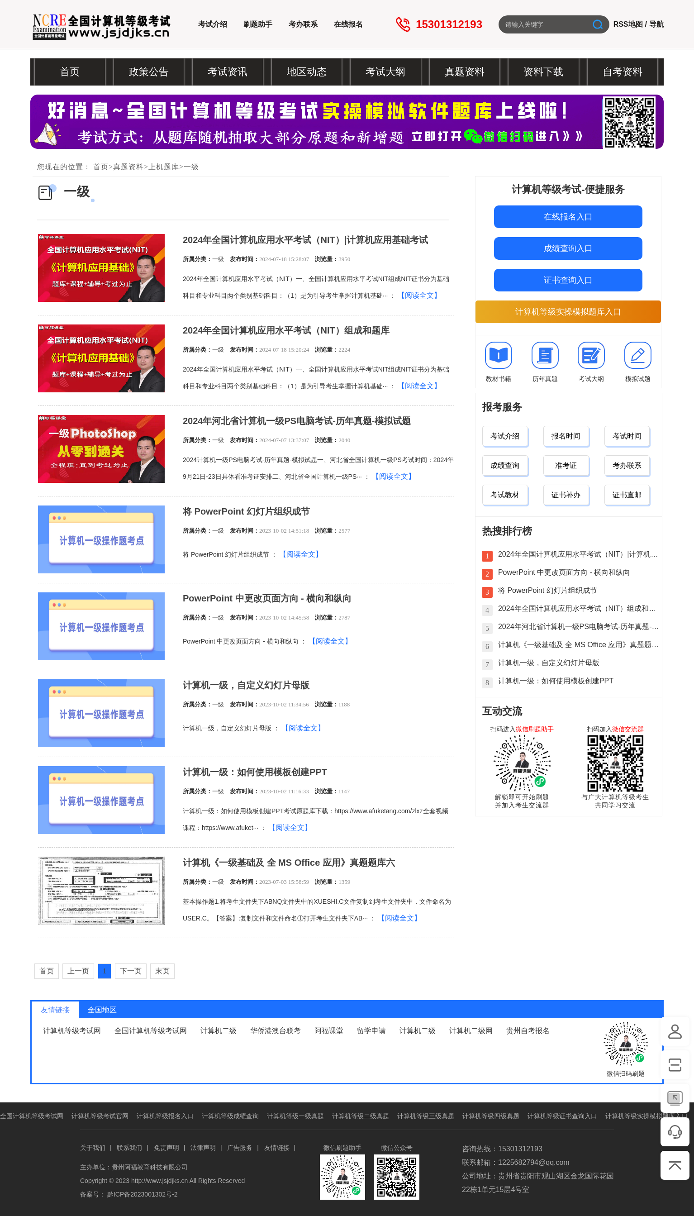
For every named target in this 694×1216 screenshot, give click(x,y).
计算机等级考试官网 (99, 1116)
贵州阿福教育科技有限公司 (150, 1167)
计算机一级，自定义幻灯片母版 (246, 685)
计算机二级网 (471, 1031)
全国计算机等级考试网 (150, 1031)
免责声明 (166, 1147)
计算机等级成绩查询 (230, 1116)
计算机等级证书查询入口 (562, 1116)
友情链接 (277, 1147)
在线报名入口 (568, 216)
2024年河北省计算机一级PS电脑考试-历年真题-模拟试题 (297, 421)
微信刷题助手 (535, 729)
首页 (101, 167)
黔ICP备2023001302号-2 (142, 1194)
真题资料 (128, 167)
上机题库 (163, 167)
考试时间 (627, 436)
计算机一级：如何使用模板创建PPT (255, 772)
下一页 (131, 971)
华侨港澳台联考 (275, 1031)
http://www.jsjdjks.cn (159, 1180)
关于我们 (92, 1147)
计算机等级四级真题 (490, 1116)
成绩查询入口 (568, 248)
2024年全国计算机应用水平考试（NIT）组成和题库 (286, 330)
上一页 (78, 971)
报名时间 (565, 436)
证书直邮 (627, 495)
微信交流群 (628, 729)
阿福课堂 (328, 1031)
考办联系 (303, 24)
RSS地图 (628, 24)
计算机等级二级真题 (360, 1116)
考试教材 (504, 495)
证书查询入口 (568, 280)
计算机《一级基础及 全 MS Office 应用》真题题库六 (289, 863)
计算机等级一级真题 (295, 1116)
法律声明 (203, 1147)
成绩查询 (504, 465)
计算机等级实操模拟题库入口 (568, 311)
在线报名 (348, 24)
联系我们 (129, 1147)
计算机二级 (218, 1031)
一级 (191, 167)
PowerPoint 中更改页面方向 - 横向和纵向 (267, 598)
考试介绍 (212, 24)
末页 (162, 971)
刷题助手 (257, 24)
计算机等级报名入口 (165, 1116)
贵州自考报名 (528, 1031)
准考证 (566, 465)
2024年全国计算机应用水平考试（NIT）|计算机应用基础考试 (305, 240)
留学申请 (371, 1031)
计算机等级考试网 (72, 1031)
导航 (656, 24)
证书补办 (565, 495)
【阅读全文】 (419, 295)
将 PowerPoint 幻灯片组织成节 (246, 511)
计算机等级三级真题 (425, 1116)
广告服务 (239, 1147)
